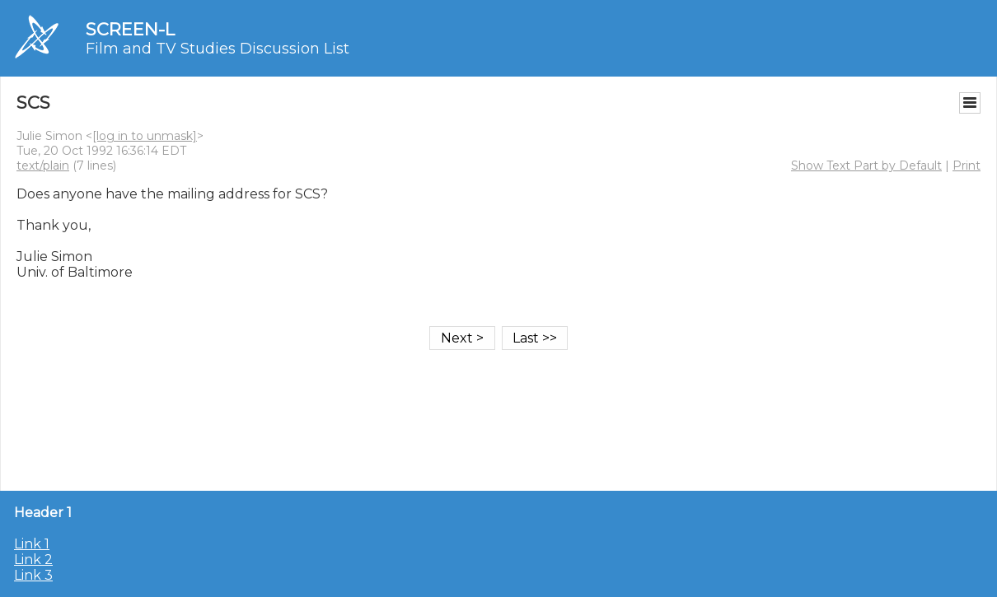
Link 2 (33, 559)
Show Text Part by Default (866, 165)
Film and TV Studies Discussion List (217, 49)
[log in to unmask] (144, 135)
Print (967, 165)
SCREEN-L (130, 29)
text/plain (42, 165)
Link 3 (33, 575)
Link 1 (31, 544)
